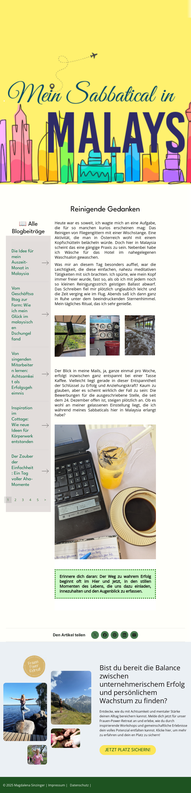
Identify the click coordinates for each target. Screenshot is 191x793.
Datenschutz (79, 785)
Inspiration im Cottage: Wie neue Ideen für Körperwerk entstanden (22, 425)
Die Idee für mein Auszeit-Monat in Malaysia (22, 262)
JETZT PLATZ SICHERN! (127, 750)
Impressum (56, 785)
